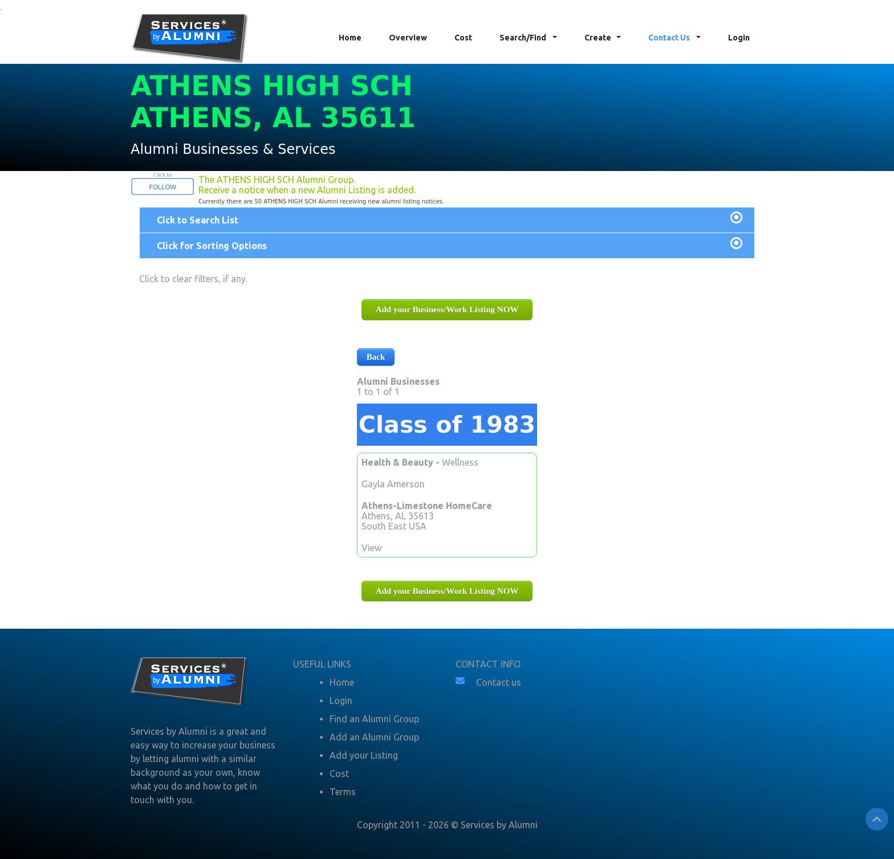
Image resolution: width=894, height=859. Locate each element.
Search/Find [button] (523, 37)
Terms (343, 792)
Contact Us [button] (670, 37)
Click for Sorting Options (212, 246)
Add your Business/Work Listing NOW (447, 309)
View (371, 548)
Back (376, 356)
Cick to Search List (197, 220)
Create (597, 37)
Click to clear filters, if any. (193, 279)
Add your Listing (364, 755)
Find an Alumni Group (374, 719)
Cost (463, 37)
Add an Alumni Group (374, 737)
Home (350, 37)
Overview (408, 37)
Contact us (498, 682)
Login (739, 37)
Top (876, 819)
